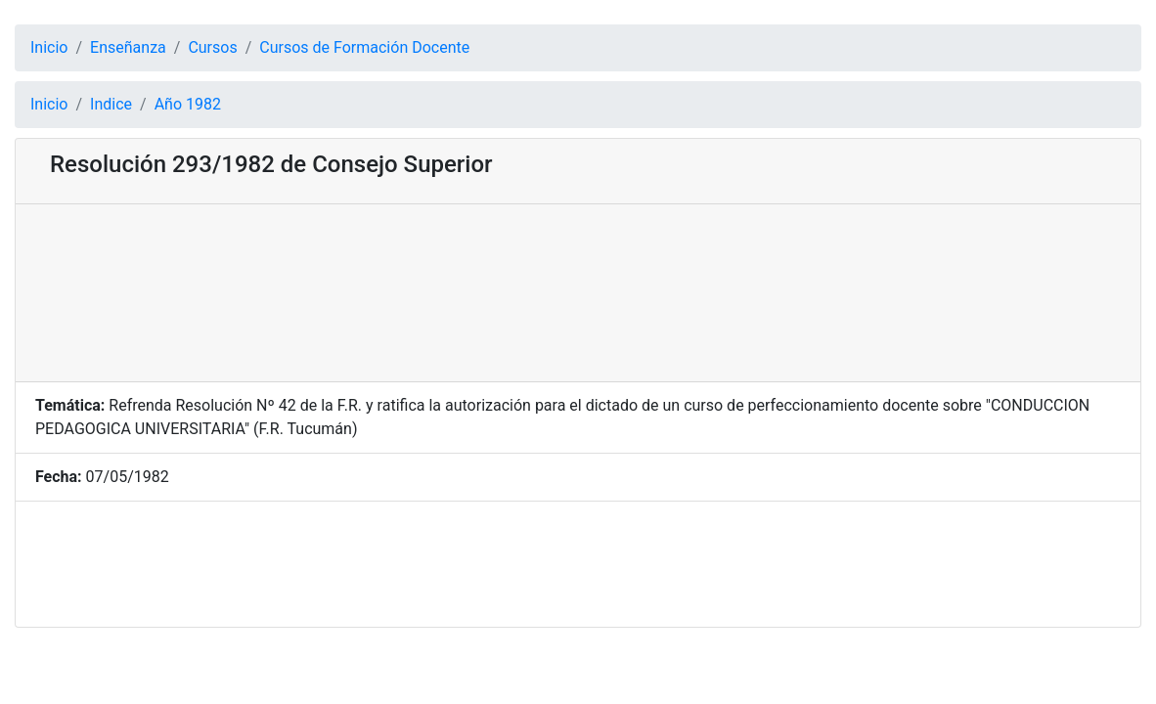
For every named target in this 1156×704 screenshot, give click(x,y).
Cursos (212, 47)
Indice (111, 104)
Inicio (48, 47)
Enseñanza (128, 47)
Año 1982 (188, 104)
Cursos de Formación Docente (364, 47)
